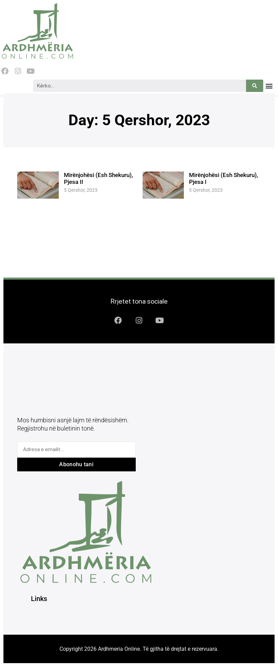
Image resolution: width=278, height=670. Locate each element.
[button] (269, 86)
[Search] (254, 86)
